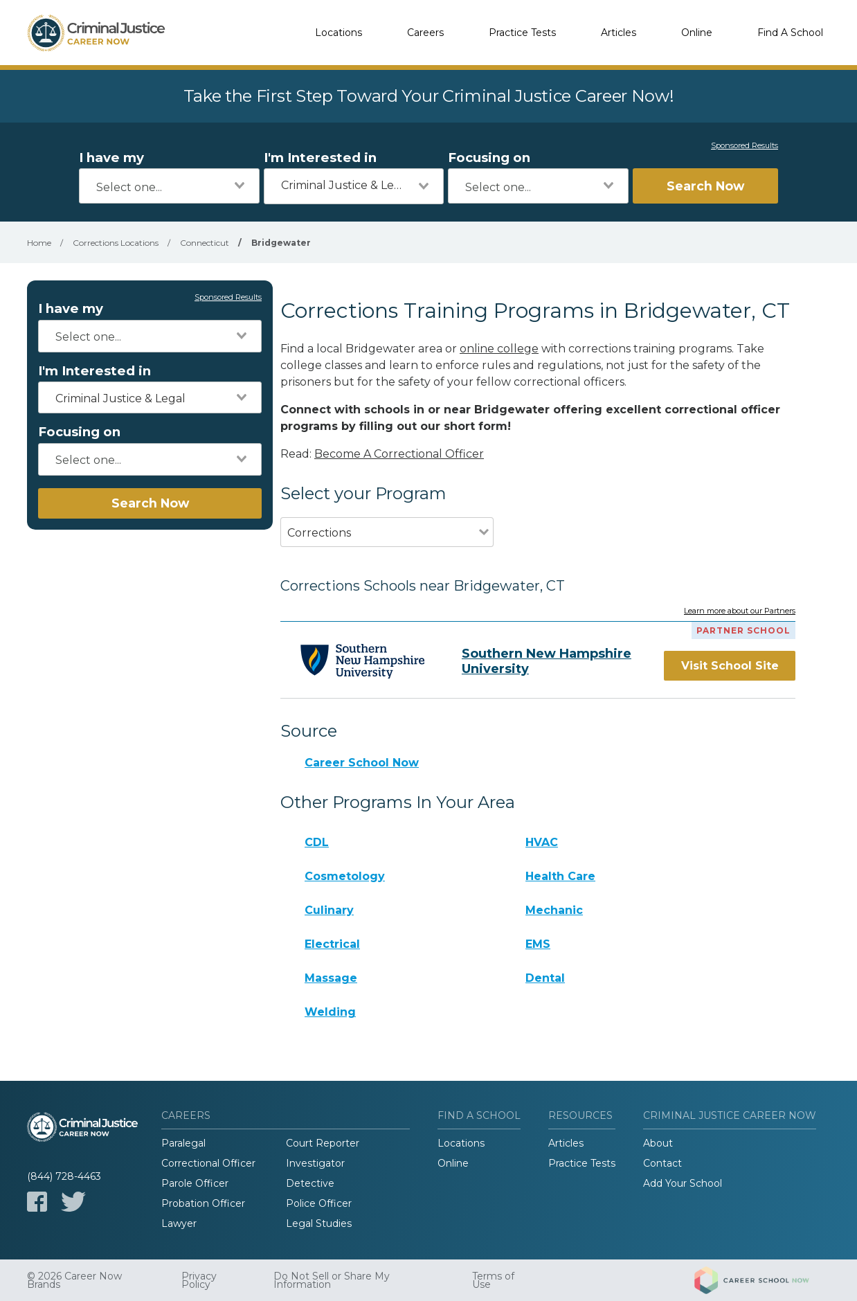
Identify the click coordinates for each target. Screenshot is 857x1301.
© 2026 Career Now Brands (74, 1280)
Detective (310, 1183)
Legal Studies (319, 1223)
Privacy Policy (199, 1280)
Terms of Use (493, 1280)
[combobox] (169, 186)
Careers (425, 32)
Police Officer (319, 1203)
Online (696, 32)
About (658, 1143)
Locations (338, 32)
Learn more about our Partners (739, 611)
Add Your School (682, 1183)
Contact (662, 1163)
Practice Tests (522, 32)
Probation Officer (203, 1203)
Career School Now (362, 762)
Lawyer (179, 1223)
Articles (618, 32)
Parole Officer (194, 1183)
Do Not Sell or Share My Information (331, 1280)
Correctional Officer (208, 1163)
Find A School (790, 32)
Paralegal (183, 1143)
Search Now (705, 186)
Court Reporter (322, 1143)
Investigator (315, 1163)
